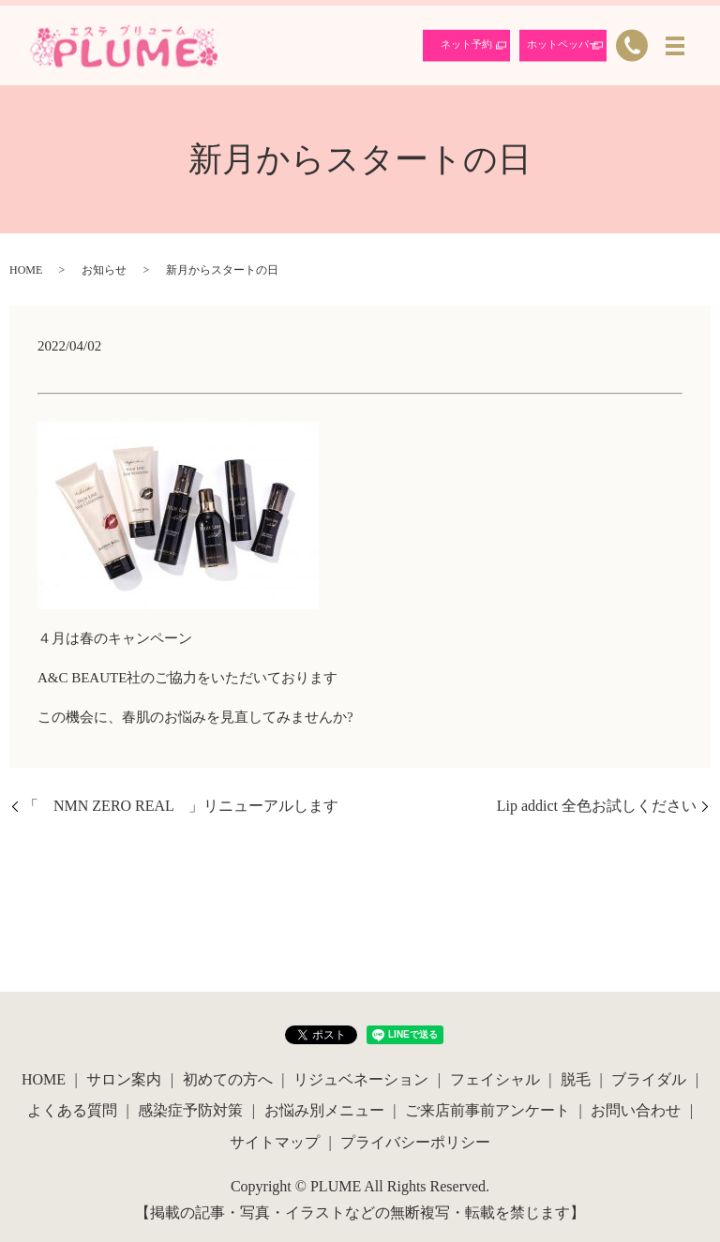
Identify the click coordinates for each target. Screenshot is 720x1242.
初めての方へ (228, 1079)
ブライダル (648, 1079)
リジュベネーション (360, 1079)
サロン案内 (123, 1079)
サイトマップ (275, 1142)
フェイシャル (495, 1079)
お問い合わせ (636, 1110)
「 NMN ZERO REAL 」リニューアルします (180, 806)
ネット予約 (466, 44)
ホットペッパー (563, 44)
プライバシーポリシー (415, 1142)
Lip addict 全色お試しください (597, 806)
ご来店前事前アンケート (487, 1110)
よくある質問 (72, 1110)
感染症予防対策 (190, 1110)
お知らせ (104, 270)
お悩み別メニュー (324, 1110)
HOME (25, 270)
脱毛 (576, 1079)
